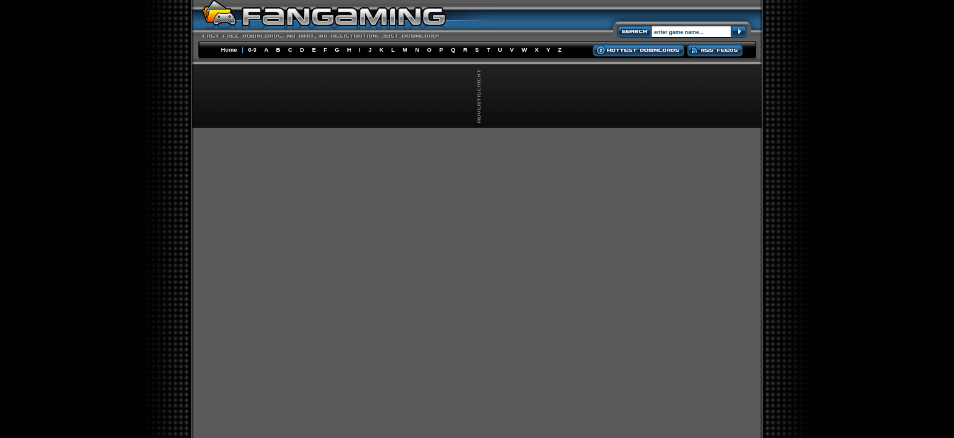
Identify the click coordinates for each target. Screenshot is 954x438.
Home (229, 49)
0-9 (252, 49)
